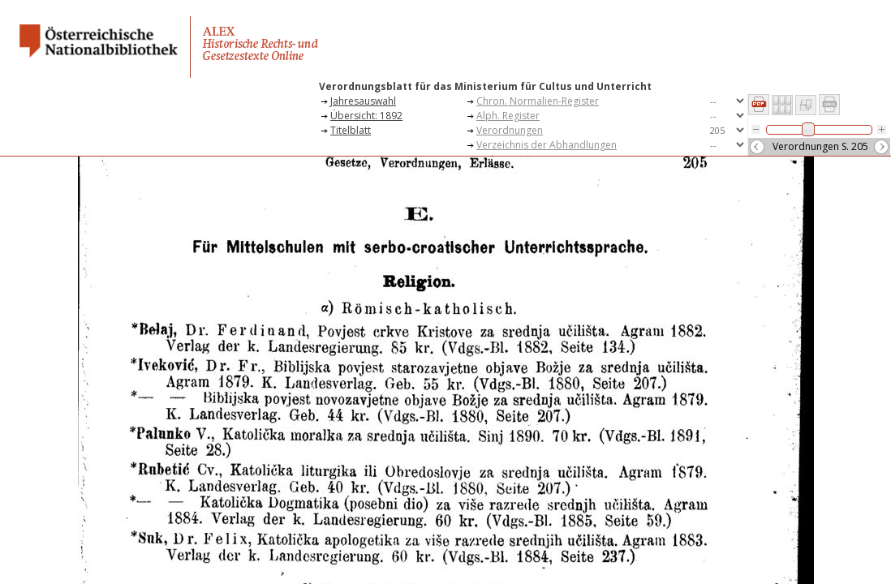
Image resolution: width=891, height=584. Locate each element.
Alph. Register (508, 115)
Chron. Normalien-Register (537, 101)
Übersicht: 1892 (366, 115)
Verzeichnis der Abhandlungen (546, 145)
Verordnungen (509, 130)
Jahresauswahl (363, 101)
